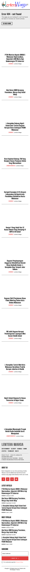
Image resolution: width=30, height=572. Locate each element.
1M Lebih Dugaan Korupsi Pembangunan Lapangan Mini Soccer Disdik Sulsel (15, 333)
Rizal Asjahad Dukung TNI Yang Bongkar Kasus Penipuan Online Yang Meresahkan (15, 161)
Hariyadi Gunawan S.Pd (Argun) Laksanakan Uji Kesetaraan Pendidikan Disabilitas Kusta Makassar (15, 195)
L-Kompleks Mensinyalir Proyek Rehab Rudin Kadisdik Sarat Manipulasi (15, 431)
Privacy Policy (19, 562)
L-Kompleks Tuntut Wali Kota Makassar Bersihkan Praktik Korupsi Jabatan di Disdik (15, 367)
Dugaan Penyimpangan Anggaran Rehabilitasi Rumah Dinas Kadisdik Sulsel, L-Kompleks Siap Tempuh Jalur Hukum (15, 265)
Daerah (11, 63)
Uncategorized (11, 165)
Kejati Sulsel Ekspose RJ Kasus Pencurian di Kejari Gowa (15, 399)
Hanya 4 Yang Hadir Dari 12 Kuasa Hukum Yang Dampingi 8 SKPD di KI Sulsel (15, 229)
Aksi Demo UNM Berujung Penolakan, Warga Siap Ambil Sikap (15, 92)
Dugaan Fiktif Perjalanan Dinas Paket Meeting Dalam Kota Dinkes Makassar (15, 300)
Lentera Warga (17, 63)
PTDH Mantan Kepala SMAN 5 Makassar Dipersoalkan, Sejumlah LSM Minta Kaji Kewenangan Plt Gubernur (15, 58)
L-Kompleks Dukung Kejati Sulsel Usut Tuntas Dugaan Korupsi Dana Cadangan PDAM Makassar (15, 126)
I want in (15, 558)
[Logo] (14, 5)
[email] (15, 553)
